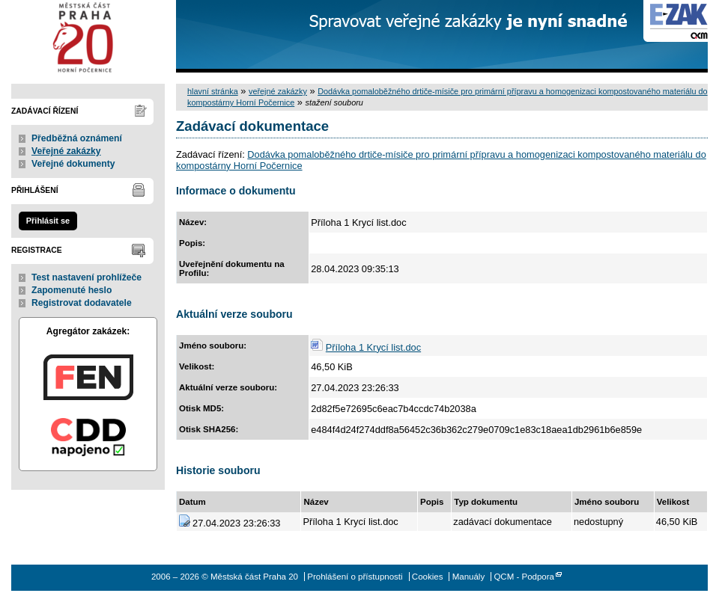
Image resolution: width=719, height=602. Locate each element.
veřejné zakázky (278, 91)
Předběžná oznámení (76, 138)
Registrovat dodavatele (81, 303)
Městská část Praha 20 (88, 36)
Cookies (427, 576)
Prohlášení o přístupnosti (354, 576)
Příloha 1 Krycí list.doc (373, 347)
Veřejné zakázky (66, 151)
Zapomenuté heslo (71, 290)
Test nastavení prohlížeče (86, 277)
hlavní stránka (212, 91)
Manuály (468, 576)
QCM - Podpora (524, 576)
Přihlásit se (48, 220)
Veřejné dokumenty (73, 164)
